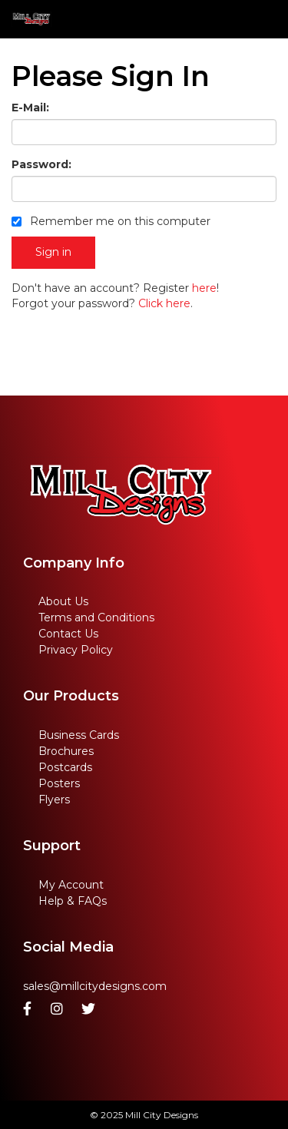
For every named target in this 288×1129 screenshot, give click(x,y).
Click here (164, 303)
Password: (41, 164)
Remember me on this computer (111, 221)
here (204, 288)
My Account (71, 885)
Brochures (66, 751)
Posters (59, 783)
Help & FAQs (72, 901)
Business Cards (78, 735)
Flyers (54, 799)
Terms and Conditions (96, 617)
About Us (63, 601)
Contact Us (68, 634)
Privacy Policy (75, 650)
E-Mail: (30, 107)
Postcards (65, 767)
